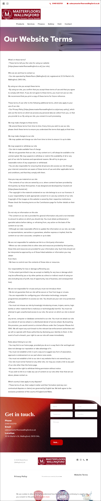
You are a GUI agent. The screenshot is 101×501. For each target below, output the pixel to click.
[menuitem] (20, 24)
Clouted (58, 476)
